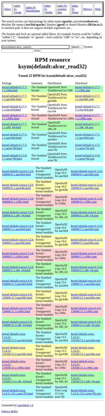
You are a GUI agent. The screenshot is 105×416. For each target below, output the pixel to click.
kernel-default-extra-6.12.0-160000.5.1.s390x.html (18, 255)
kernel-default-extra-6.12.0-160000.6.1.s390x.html (18, 200)
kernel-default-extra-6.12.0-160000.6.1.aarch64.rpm (87, 173)
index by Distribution (33, 9)
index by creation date (62, 9)
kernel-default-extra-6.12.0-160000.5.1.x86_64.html (18, 268)
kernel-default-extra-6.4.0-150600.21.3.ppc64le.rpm (86, 296)
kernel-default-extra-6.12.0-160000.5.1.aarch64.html (18, 227)
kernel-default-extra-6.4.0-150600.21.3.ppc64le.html (17, 296)
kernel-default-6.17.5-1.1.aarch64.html (14, 136)
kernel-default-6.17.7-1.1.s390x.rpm (87, 117)
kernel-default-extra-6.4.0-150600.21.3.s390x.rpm (86, 310)
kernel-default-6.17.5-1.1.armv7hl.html (14, 146)
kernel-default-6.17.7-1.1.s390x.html (14, 117)
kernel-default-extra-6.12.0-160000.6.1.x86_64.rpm (87, 214)
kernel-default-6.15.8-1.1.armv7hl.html (14, 157)
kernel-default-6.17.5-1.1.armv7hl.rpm (87, 146)
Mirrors (87, 9)
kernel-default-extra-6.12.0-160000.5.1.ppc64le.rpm (87, 241)
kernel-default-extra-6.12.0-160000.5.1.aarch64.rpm (87, 227)
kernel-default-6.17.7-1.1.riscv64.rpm (87, 108)
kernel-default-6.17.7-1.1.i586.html (14, 89)
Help (98, 9)
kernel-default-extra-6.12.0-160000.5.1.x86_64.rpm (87, 268)
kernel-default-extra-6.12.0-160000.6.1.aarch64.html (18, 173)
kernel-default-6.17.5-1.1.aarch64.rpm (87, 136)
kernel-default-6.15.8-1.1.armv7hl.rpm (87, 157)
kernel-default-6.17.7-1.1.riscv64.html (14, 108)
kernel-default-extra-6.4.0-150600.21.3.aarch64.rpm (86, 282)
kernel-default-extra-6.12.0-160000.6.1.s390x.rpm (87, 200)
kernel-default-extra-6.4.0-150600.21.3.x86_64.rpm (86, 323)
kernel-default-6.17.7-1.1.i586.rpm (87, 89)
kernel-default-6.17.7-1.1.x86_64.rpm (87, 126)
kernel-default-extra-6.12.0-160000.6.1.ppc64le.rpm (87, 186)
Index (7, 9)
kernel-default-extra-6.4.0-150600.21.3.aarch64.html (17, 282)
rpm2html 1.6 (25, 405)
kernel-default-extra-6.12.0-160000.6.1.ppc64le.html (18, 186)
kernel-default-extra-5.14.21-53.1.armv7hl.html (17, 392)
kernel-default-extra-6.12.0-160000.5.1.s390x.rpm (87, 255)
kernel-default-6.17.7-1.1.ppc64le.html (14, 97)
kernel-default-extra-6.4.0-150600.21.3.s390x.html (17, 310)
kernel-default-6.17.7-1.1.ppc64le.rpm (87, 97)
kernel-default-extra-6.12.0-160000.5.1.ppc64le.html (18, 241)
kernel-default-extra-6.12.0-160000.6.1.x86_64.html (18, 214)
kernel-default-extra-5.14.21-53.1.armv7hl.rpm (86, 392)
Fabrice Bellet (9, 411)
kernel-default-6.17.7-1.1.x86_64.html (14, 126)
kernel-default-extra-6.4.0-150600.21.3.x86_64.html (17, 323)
